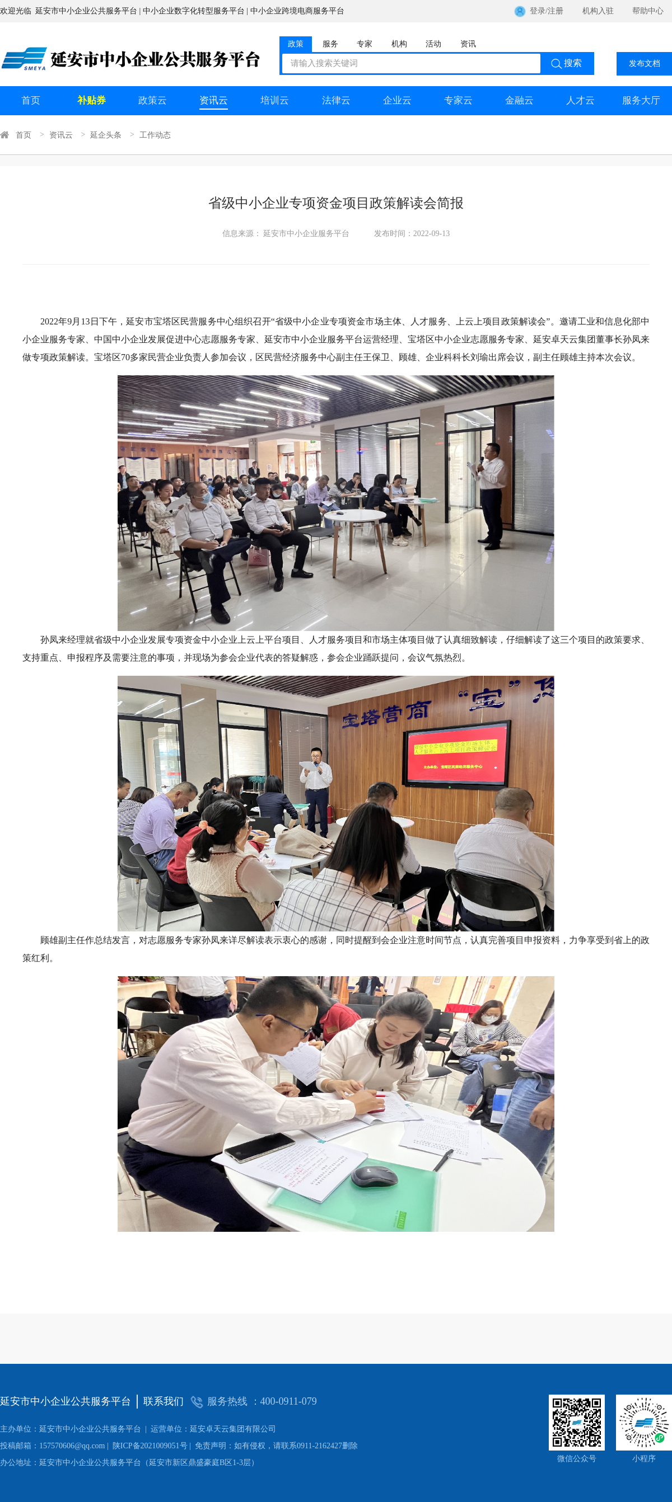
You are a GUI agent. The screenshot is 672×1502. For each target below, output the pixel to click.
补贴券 (91, 100)
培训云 (274, 100)
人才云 (580, 100)
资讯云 (213, 100)
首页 (30, 100)
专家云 (458, 100)
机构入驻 (598, 11)
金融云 (519, 100)
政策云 (152, 100)
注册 (555, 11)
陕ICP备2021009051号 (94, 1446)
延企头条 (106, 134)
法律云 (336, 100)
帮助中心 (648, 11)
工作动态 (155, 134)
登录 (537, 11)
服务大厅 (641, 100)
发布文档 (644, 63)
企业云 (397, 100)
